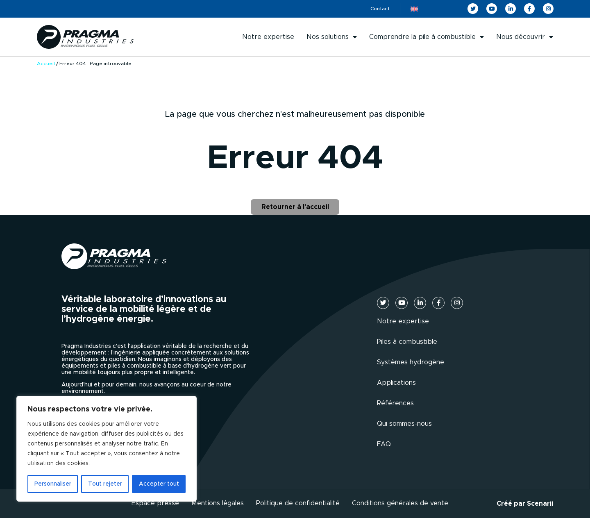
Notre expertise (268, 37)
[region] (106, 449)
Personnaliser (52, 484)
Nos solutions (331, 37)
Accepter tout (159, 484)
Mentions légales (217, 503)
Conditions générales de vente (400, 503)
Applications (396, 382)
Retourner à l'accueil (295, 207)
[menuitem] (414, 8)
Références (395, 403)
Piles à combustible (407, 342)
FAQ (384, 444)
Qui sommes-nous (404, 423)
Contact (380, 8)
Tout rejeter (105, 484)
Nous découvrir (524, 37)
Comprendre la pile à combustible (426, 37)
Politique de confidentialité (298, 503)
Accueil (46, 63)
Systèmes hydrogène (410, 362)
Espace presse (155, 503)
